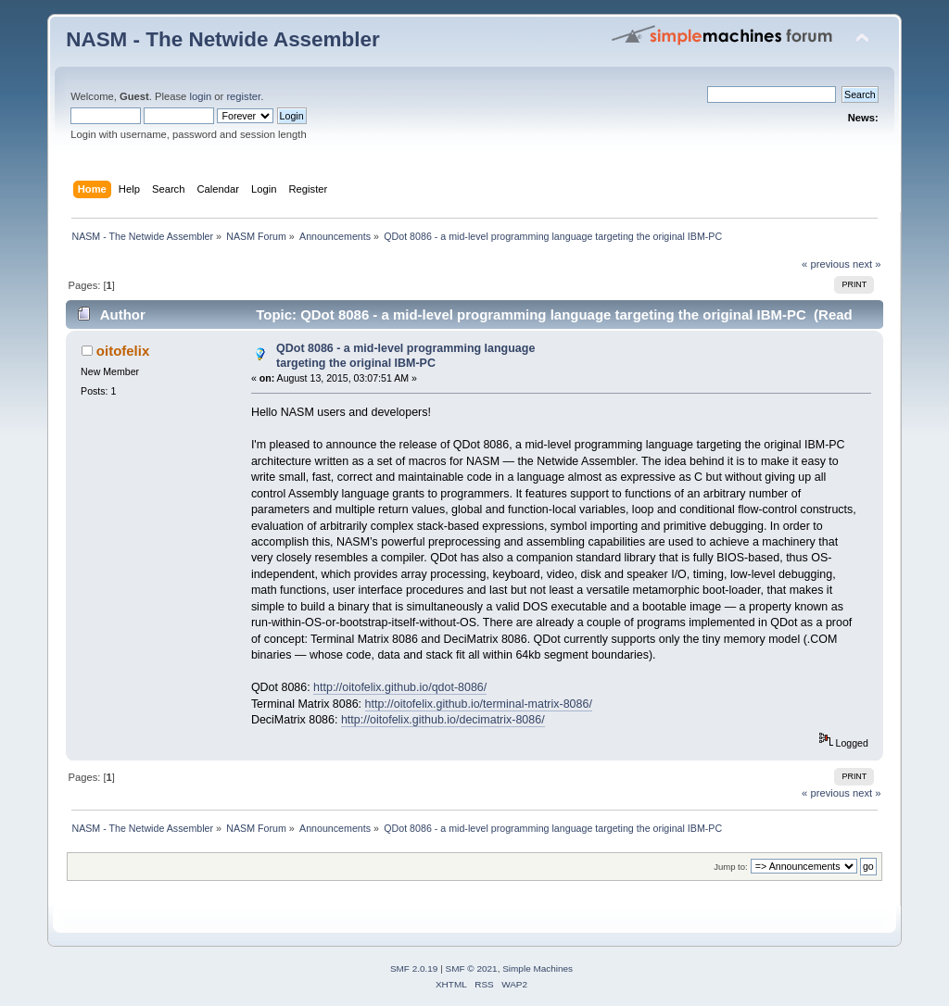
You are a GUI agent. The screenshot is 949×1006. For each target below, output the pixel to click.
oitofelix (122, 350)
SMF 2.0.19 (414, 968)
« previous (826, 264)
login (200, 96)
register (243, 96)
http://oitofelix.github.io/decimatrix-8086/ (443, 719)
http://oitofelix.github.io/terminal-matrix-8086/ (478, 704)
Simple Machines (537, 968)
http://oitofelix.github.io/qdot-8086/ (400, 687)
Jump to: (731, 866)
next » (867, 264)
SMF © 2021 (472, 968)
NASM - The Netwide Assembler (223, 39)
